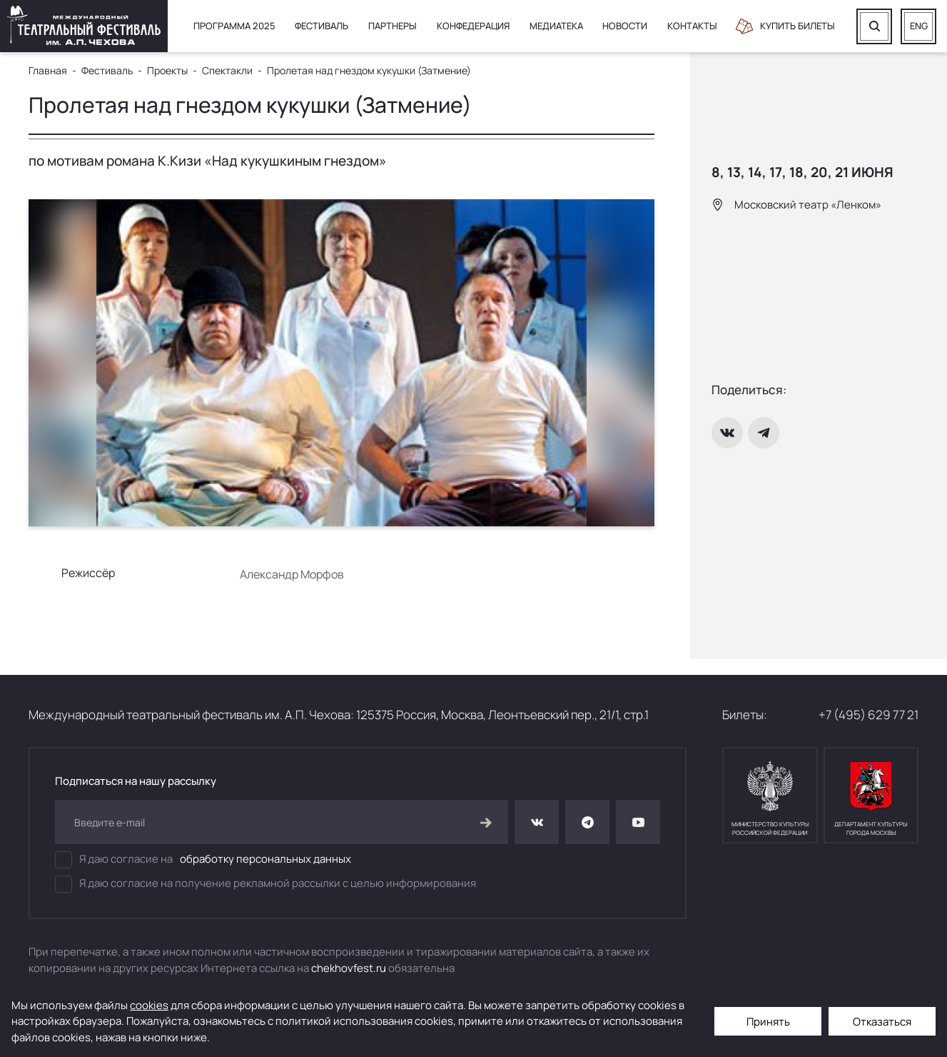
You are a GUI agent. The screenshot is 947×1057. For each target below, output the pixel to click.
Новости (624, 25)
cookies (149, 1005)
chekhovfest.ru (348, 968)
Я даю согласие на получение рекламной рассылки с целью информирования (265, 884)
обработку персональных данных (265, 858)
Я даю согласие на (203, 859)
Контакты (692, 25)
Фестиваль (321, 25)
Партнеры (392, 25)
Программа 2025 (234, 25)
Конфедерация (473, 25)
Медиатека (556, 25)
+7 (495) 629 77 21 (868, 714)
